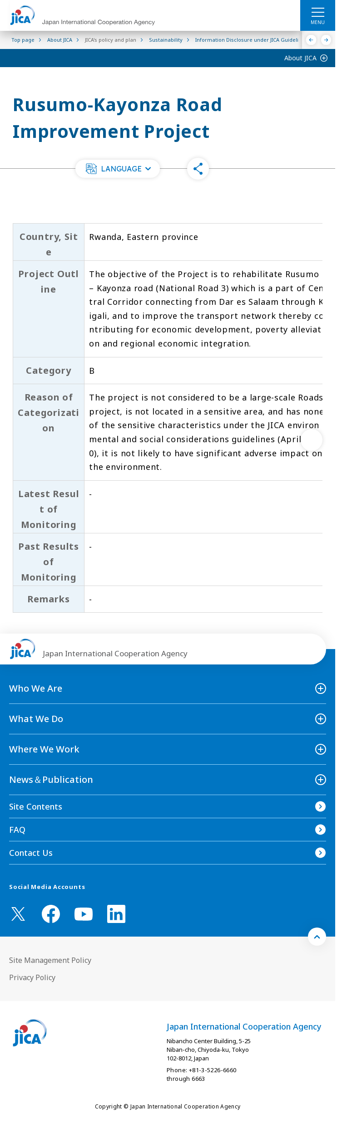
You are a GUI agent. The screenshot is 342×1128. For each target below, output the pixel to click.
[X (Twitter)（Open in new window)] (18, 914)
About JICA (300, 58)
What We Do (36, 719)
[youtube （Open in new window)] (83, 914)
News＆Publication (51, 779)
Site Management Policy (50, 960)
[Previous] (311, 40)
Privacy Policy (32, 977)
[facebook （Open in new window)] (51, 914)
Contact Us (31, 852)
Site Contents (35, 806)
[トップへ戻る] (317, 937)
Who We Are (35, 688)
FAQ (17, 829)
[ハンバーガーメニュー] (317, 12)
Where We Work (44, 749)
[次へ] (311, 440)
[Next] (326, 40)
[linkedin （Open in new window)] (116, 914)
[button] (117, 169)
